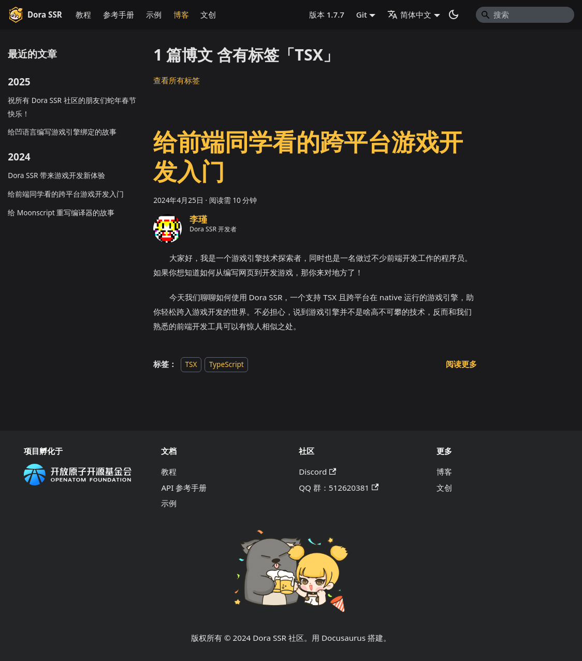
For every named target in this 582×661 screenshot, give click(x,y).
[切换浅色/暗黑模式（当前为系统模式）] (453, 14)
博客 (181, 14)
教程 (83, 14)
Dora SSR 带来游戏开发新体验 (56, 175)
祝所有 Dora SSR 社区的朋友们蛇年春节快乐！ (72, 106)
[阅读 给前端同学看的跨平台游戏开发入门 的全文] (461, 364)
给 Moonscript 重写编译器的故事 (61, 212)
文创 (208, 14)
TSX (191, 364)
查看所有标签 (176, 80)
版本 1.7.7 (326, 14)
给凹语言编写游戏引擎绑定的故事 (62, 132)
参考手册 (118, 14)
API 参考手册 (184, 487)
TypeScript (226, 364)
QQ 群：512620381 (339, 487)
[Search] (525, 14)
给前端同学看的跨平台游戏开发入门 (66, 194)
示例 (154, 14)
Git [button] (361, 14)
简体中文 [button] (409, 14)
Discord (317, 471)
